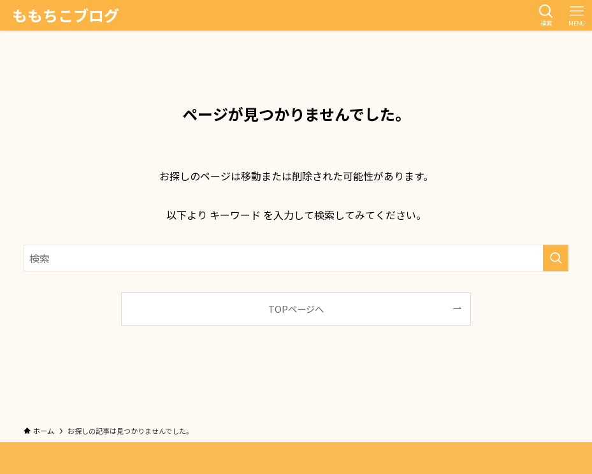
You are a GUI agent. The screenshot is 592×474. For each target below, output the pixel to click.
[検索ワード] (296, 258)
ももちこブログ (65, 15)
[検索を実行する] (555, 258)
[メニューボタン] (576, 15)
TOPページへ (296, 308)
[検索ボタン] (546, 15)
